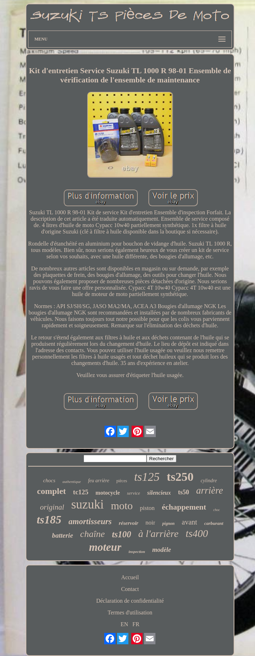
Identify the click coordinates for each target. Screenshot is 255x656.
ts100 (121, 534)
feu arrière (98, 480)
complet (51, 491)
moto (122, 505)
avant (189, 522)
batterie (62, 535)
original (52, 507)
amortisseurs (90, 521)
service (133, 493)
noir (150, 522)
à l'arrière (158, 533)
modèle (161, 549)
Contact (130, 589)
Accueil (130, 577)
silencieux (159, 493)
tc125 (80, 492)
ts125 (147, 477)
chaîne (92, 534)
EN (124, 624)
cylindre (209, 480)
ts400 (197, 533)
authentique (72, 481)
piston (147, 508)
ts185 (49, 519)
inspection (136, 551)
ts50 (183, 492)
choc (216, 510)
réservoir (128, 523)
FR (135, 624)
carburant (213, 523)
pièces (121, 480)
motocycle (108, 493)
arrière (209, 490)
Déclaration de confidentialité (130, 601)
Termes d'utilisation (130, 612)
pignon (168, 523)
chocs (49, 480)
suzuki (87, 504)
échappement (184, 506)
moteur (105, 547)
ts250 (180, 476)
